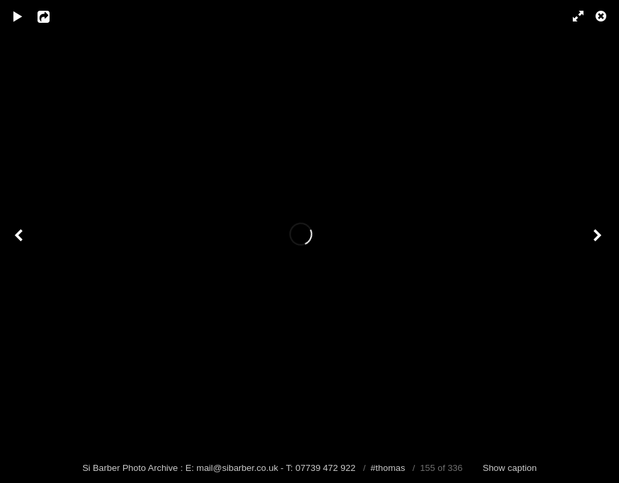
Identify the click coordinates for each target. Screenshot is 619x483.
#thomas (387, 468)
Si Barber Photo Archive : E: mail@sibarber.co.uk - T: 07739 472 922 (220, 468)
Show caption (509, 468)
